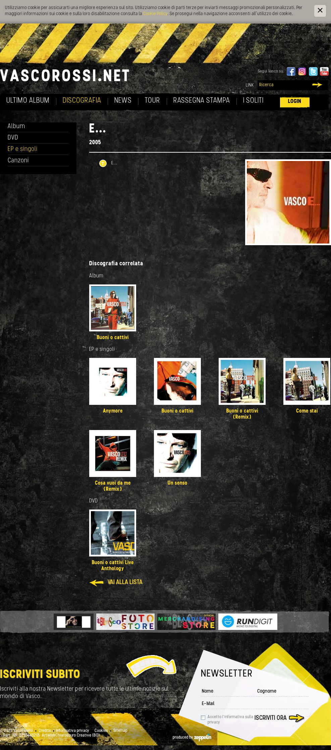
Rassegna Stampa (201, 101)
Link (250, 85)
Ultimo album (28, 101)
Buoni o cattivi (113, 337)
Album (16, 126)
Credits (45, 731)
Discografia (82, 101)
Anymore (113, 411)
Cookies (101, 731)
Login (294, 101)
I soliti (253, 101)
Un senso (177, 483)
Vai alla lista (125, 582)
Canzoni (18, 161)
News (123, 101)
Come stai (307, 411)
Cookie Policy (155, 13)
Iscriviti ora (271, 718)
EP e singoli (23, 149)
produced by (192, 738)
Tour (152, 101)
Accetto (230, 720)
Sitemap (120, 731)
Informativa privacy (72, 731)
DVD (13, 138)
